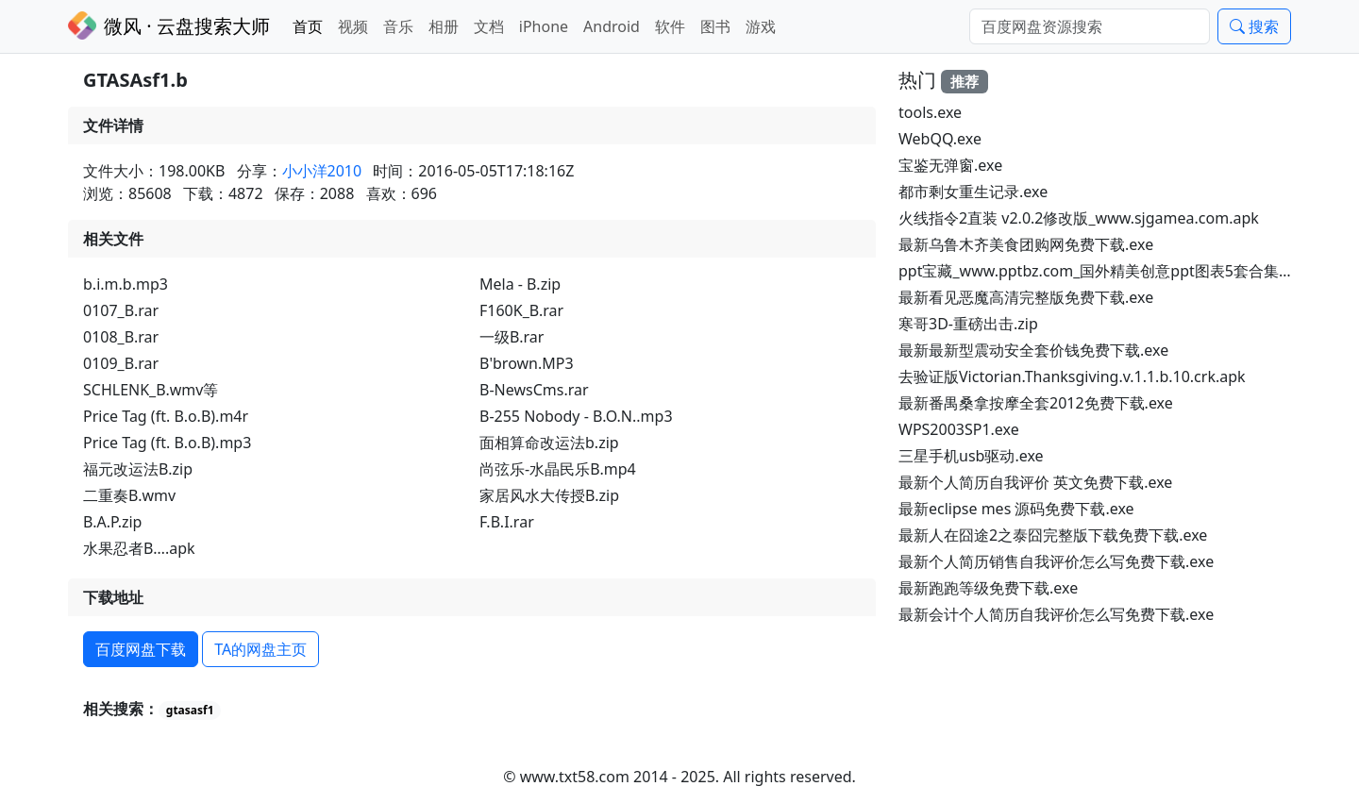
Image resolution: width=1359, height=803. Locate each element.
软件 (670, 26)
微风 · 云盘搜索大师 (169, 25)
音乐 (398, 26)
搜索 (1254, 26)
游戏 (761, 26)
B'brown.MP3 (526, 363)
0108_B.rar (121, 336)
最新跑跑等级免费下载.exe (988, 587)
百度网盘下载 (140, 649)
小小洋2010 (322, 170)
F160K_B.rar (521, 310)
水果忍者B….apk (139, 548)
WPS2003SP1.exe (958, 429)
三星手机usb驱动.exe (971, 455)
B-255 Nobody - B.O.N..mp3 (576, 416)
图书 (715, 26)
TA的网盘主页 (260, 649)
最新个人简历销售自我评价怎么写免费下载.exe (1056, 561)
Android (611, 26)
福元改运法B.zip (138, 469)
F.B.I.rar (506, 521)
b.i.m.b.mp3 (125, 284)
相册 (443, 26)
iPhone (543, 26)
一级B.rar (511, 336)
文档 (489, 26)
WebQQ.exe (940, 138)
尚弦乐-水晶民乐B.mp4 (557, 469)
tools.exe (930, 112)
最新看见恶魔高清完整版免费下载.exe (1025, 297)
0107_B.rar (121, 310)
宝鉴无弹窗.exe (950, 165)
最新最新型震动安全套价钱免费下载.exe (1033, 350)
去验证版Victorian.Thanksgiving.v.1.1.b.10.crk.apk (1072, 376)
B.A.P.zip (112, 521)
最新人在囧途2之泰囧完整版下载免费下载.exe (1052, 535)
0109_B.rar (121, 363)
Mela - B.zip (520, 284)
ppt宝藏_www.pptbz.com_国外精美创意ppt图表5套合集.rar (1100, 270)
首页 (308, 26)
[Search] (1089, 26)
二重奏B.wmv (129, 495)
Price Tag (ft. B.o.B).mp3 (167, 442)
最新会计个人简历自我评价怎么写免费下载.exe (1056, 614)
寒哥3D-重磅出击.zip (968, 323)
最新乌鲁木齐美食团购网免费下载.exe (1025, 244)
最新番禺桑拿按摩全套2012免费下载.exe (1035, 403)
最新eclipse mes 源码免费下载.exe (1016, 508)
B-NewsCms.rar (534, 389)
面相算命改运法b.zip (549, 442)
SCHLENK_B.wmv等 (150, 389)
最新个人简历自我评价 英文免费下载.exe (1035, 482)
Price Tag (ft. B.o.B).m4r (165, 416)
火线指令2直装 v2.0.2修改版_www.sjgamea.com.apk (1078, 218)
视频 (353, 26)
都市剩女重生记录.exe (973, 191)
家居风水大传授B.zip (549, 495)
